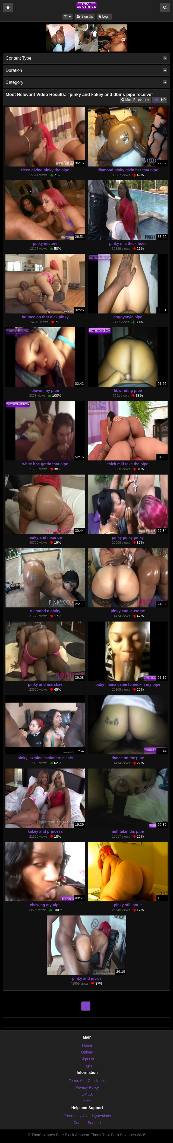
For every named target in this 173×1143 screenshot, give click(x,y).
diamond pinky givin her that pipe (127, 170)
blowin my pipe (45, 390)
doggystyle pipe (127, 317)
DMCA (87, 1094)
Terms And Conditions (87, 1080)
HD (163, 100)
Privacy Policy (87, 1087)
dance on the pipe (128, 758)
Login (104, 16)
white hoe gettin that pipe (45, 464)
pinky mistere (45, 243)
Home (87, 1045)
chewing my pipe (45, 905)
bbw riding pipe (128, 390)
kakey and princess (45, 831)
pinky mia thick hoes (128, 243)
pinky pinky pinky (128, 537)
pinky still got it (128, 905)
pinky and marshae (45, 684)
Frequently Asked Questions (87, 1116)
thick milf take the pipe (127, 464)
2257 (87, 1101)
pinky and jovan (86, 978)
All (156, 100)
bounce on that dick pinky (45, 317)
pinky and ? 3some (128, 611)
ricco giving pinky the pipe (45, 170)
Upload (87, 1052)
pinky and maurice (45, 537)
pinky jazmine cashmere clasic (45, 758)
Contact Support (87, 1122)
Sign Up (85, 16)
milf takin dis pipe (128, 831)
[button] (67, 17)
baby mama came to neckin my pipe (127, 684)
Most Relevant (136, 99)
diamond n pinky (45, 611)
